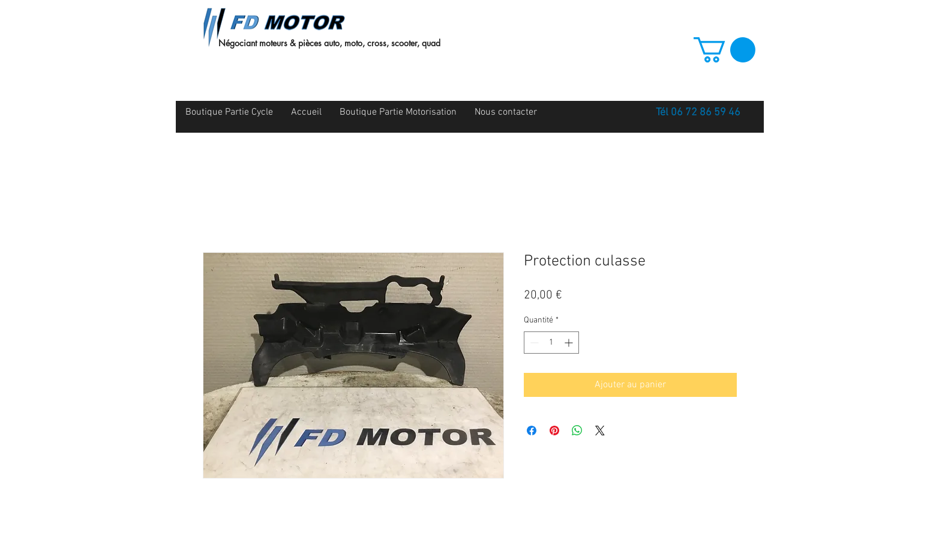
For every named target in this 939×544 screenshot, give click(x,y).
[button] (724, 49)
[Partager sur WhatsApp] (577, 430)
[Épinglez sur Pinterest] (554, 430)
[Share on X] (600, 430)
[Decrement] (533, 342)
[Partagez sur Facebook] (531, 430)
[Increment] (569, 342)
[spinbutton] (551, 342)
